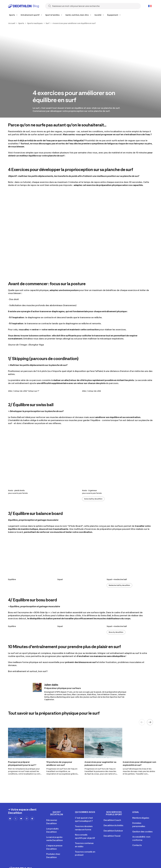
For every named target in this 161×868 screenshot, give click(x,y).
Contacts (137, 845)
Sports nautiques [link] (35, 23)
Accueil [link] (11, 23)
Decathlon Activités (113, 825)
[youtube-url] (21, 819)
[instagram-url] (27, 819)
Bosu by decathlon (116, 632)
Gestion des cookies (142, 831)
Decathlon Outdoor (113, 830)
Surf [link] (47, 23)
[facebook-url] (10, 819)
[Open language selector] (150, 6)
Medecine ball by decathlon (119, 585)
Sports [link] (21, 23)
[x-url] (16, 819)
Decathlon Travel (112, 836)
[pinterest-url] (32, 819)
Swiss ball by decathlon (93, 499)
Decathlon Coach (112, 820)
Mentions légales (140, 818)
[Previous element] (142, 722)
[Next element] (150, 722)
